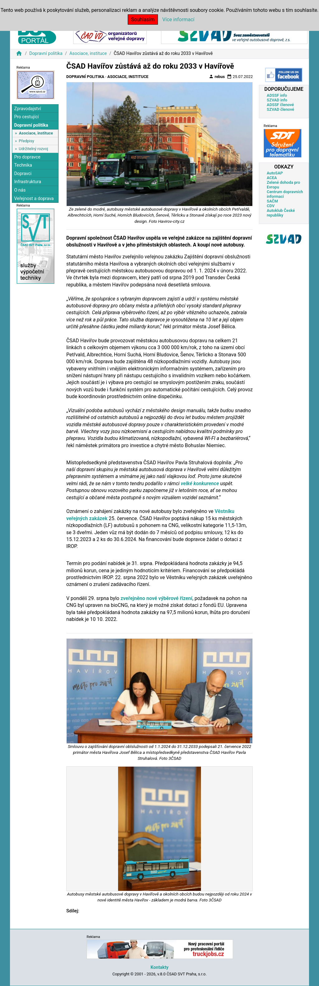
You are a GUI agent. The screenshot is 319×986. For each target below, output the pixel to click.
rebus (217, 76)
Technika (23, 165)
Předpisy (26, 141)
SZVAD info (277, 100)
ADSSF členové (280, 104)
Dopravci (22, 173)
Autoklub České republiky (281, 212)
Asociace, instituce (88, 53)
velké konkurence (200, 483)
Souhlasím (143, 19)
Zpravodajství (27, 108)
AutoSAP (275, 173)
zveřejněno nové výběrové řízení (157, 598)
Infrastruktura (27, 181)
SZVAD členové (280, 109)
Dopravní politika (46, 53)
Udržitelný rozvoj (33, 148)
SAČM (272, 201)
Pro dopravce (27, 157)
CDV (270, 205)
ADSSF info (277, 95)
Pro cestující (26, 117)
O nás (20, 190)
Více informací (178, 19)
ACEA (272, 177)
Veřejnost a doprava (34, 198)
